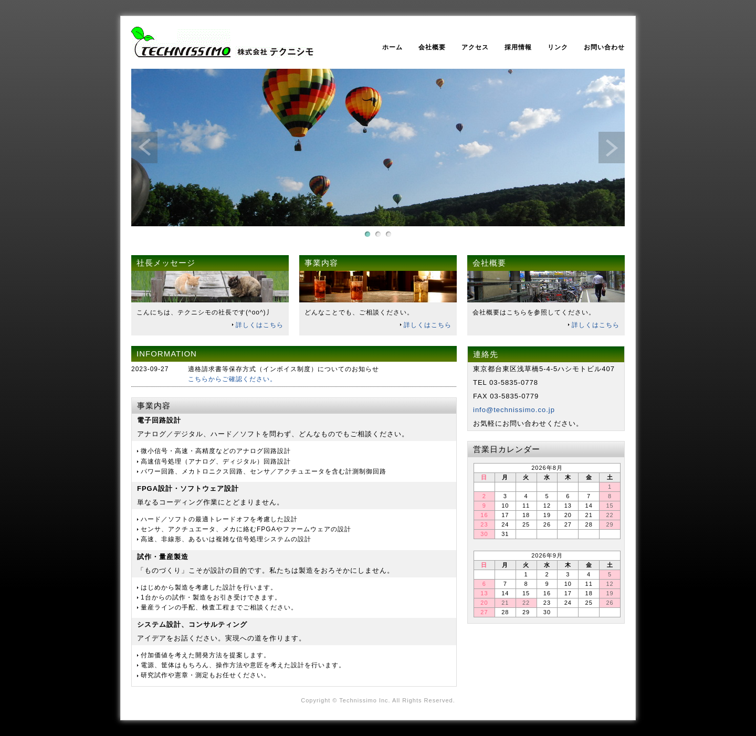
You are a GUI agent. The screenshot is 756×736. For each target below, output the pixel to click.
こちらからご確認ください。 (232, 379)
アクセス (475, 47)
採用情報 (518, 47)
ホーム (392, 47)
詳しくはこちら (260, 325)
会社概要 (432, 47)
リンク (558, 47)
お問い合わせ (604, 47)
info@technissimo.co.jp (514, 410)
